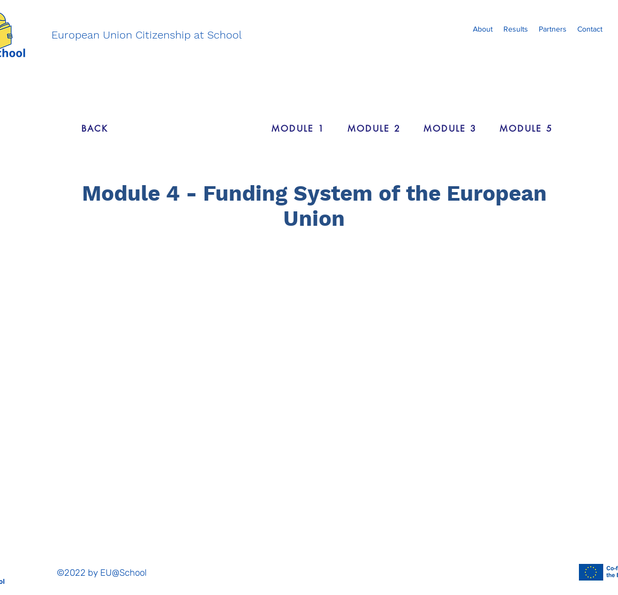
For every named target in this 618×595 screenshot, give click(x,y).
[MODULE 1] (298, 128)
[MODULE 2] (374, 128)
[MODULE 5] (526, 128)
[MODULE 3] (450, 128)
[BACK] (95, 128)
